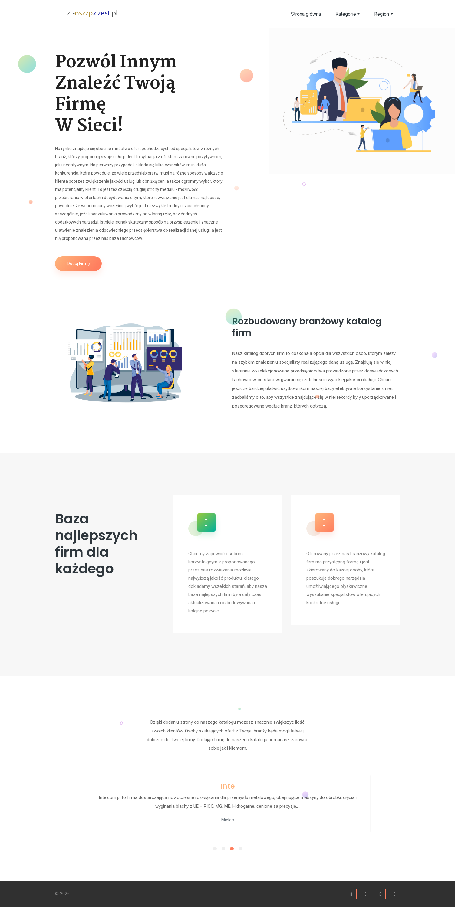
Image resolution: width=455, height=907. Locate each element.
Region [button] (381, 14)
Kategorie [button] (345, 14)
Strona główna (306, 14)
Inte (227, 786)
